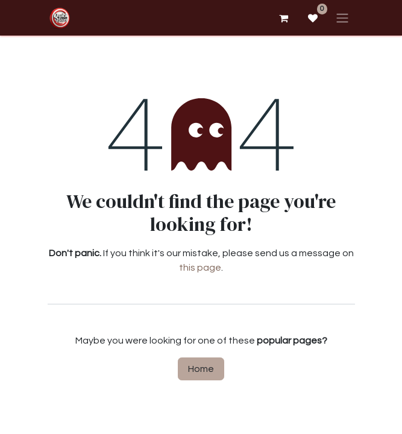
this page (200, 267)
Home (201, 369)
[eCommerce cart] (284, 18)
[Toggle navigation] (342, 18)
